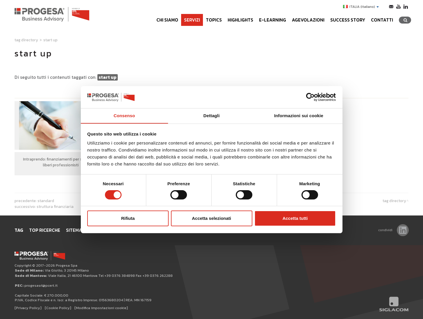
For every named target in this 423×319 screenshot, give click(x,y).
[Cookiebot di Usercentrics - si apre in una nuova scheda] (310, 96)
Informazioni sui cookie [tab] (298, 115)
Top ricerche (44, 230)
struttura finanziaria (55, 206)
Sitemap (75, 230)
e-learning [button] (272, 20)
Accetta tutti (295, 218)
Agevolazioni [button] (308, 20)
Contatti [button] (382, 20)
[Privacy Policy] (28, 308)
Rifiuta (128, 218)
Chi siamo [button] (167, 20)
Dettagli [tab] (212, 115)
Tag (19, 230)
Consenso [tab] (124, 115)
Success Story (347, 20)
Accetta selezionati (211, 218)
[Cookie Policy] (58, 308)
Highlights (240, 20)
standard (46, 201)
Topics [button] (214, 20)
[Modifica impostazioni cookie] (101, 308)
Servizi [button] (192, 20)
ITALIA (361, 6)
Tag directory (26, 40)
